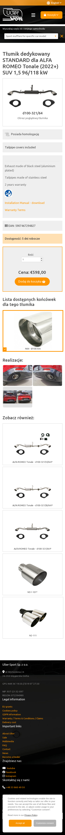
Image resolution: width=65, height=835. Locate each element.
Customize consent (45, 823)
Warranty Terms (15, 210)
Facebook (11, 772)
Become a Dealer (11, 757)
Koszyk (51, 14)
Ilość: (31, 254)
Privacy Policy (30, 815)
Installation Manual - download (25, 202)
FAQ (4, 745)
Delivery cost (9, 722)
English (54, 3)
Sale (4, 737)
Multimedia (8, 741)
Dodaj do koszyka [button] (31, 281)
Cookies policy (10, 710)
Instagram (11, 776)
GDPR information (11, 714)
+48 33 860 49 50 (15, 787)
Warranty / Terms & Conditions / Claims (22, 718)
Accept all (20, 823)
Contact (6, 749)
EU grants (7, 706)
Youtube (10, 768)
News (5, 753)
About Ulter (8, 733)
